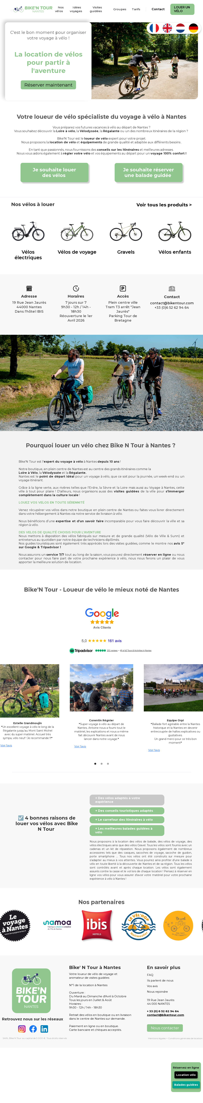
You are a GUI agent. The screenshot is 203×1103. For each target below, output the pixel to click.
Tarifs (136, 9)
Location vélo (186, 1075)
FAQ (150, 975)
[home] (32, 9)
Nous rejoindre (157, 991)
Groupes (119, 9)
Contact (158, 9)
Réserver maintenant (48, 85)
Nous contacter (165, 1028)
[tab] (127, 800)
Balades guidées (186, 1084)
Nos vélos (59, 9)
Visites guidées (96, 9)
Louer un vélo (182, 9)
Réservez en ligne (186, 1067)
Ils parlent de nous (160, 980)
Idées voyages (76, 9)
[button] (92, 764)
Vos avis (152, 986)
